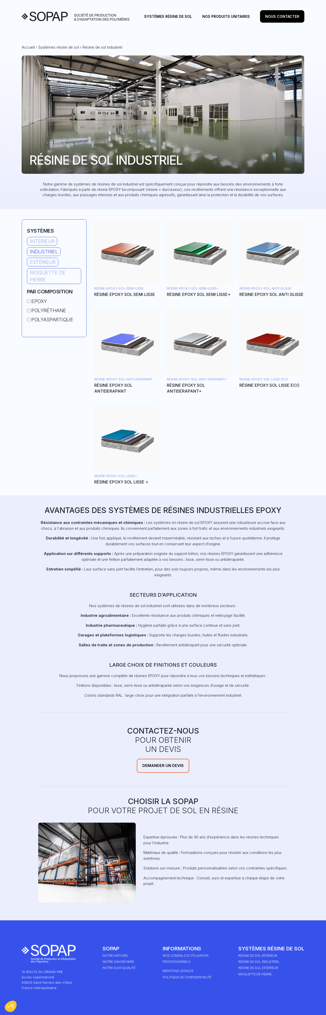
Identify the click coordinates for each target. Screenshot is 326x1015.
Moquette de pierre (47, 276)
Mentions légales (178, 971)
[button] (11, 1006)
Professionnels (177, 962)
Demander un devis (163, 765)
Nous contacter (282, 16)
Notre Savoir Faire (118, 962)
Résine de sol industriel (259, 962)
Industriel (44, 252)
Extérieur (43, 262)
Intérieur (42, 241)
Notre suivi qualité (119, 968)
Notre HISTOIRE (115, 955)
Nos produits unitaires (226, 16)
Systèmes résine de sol (168, 16)
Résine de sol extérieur (258, 968)
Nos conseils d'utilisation (185, 955)
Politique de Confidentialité (187, 977)
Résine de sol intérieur (257, 955)
